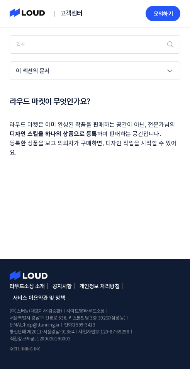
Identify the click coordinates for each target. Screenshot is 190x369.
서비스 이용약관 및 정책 (39, 297)
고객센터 (71, 12)
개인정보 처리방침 (100, 286)
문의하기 (163, 13)
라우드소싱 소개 (27, 286)
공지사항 (62, 286)
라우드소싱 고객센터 (29, 275)
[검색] (95, 44)
